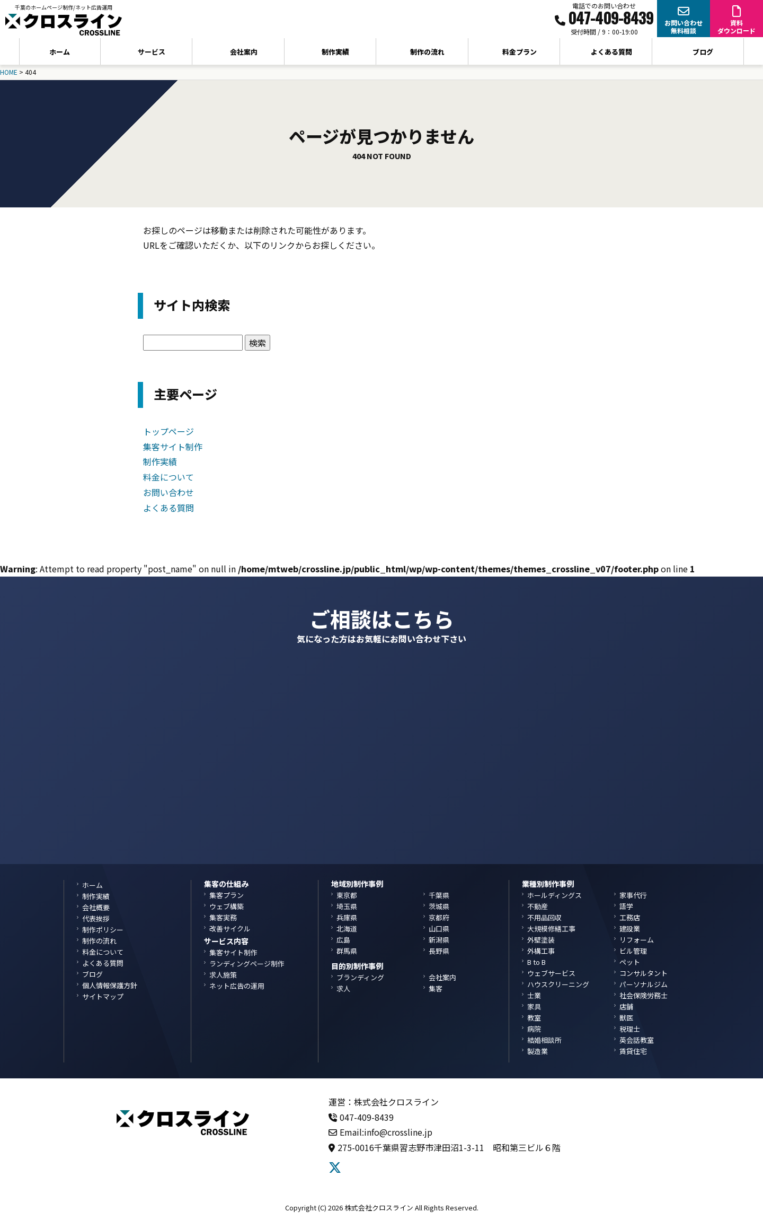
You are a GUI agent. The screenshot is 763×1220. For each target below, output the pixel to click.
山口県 (439, 928)
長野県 (439, 951)
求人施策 (223, 975)
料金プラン (519, 52)
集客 (435, 988)
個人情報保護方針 (109, 985)
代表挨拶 (96, 918)
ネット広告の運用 (236, 986)
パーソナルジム (643, 984)
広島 (343, 940)
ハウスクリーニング (558, 984)
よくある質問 (611, 52)
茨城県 (439, 906)
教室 (534, 1018)
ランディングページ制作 (247, 963)
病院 (534, 1029)
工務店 (629, 917)
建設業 (629, 928)
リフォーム (636, 940)
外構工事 (541, 951)
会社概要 (96, 907)
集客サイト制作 (172, 446)
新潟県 (439, 940)
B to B (536, 962)
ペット (629, 962)
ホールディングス (554, 895)
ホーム (59, 52)
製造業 (537, 1051)
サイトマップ (102, 996)
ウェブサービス (551, 973)
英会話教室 (636, 1040)
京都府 (439, 917)
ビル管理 (633, 951)
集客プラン (226, 895)
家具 (534, 1006)
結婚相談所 (544, 1040)
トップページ (168, 431)
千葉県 (439, 895)
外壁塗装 (541, 940)
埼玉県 (346, 906)
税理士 (629, 1029)
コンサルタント (643, 973)
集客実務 (223, 917)
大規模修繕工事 (551, 928)
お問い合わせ (168, 492)
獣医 (626, 1018)
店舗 (626, 1006)
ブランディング (360, 977)
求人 (343, 988)
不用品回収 (544, 917)
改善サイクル (230, 928)
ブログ (703, 52)
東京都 (346, 895)
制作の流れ (427, 52)
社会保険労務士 (643, 995)
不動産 (537, 906)
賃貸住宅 (633, 1051)
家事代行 (633, 895)
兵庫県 (346, 917)
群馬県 (346, 951)
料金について (168, 476)
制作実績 (335, 52)
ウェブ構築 (226, 906)
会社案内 (442, 977)
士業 (534, 995)
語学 (626, 906)
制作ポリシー (102, 930)
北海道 (346, 928)
